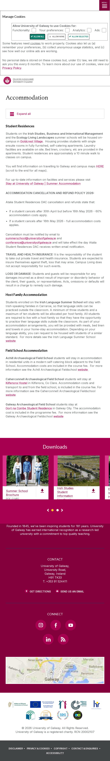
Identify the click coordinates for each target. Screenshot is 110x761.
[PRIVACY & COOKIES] (40, 748)
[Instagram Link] (40, 625)
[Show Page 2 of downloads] (58, 509)
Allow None (58, 37)
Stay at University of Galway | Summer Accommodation (43, 183)
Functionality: (21, 30)
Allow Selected (80, 37)
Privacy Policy (11, 68)
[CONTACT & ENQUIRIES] (86, 748)
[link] (30, 704)
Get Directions (40, 591)
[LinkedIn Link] (48, 639)
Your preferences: (51, 30)
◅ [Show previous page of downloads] (48, 510)
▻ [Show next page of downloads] (62, 510)
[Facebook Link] (55, 625)
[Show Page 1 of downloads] (52, 509)
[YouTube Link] (70, 625)
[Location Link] (55, 681)
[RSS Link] (63, 639)
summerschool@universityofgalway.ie (31, 238)
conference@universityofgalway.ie (28, 242)
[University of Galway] (18, 81)
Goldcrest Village (31, 141)
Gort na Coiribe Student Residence (29, 408)
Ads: (97, 30)
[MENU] (104, 5)
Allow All (39, 37)
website (11, 341)
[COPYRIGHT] (62, 748)
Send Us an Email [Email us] (72, 591)
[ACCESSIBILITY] (55, 753)
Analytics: (79, 30)
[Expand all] (55, 114)
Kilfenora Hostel (16, 383)
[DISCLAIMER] (17, 748)
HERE (100, 166)
